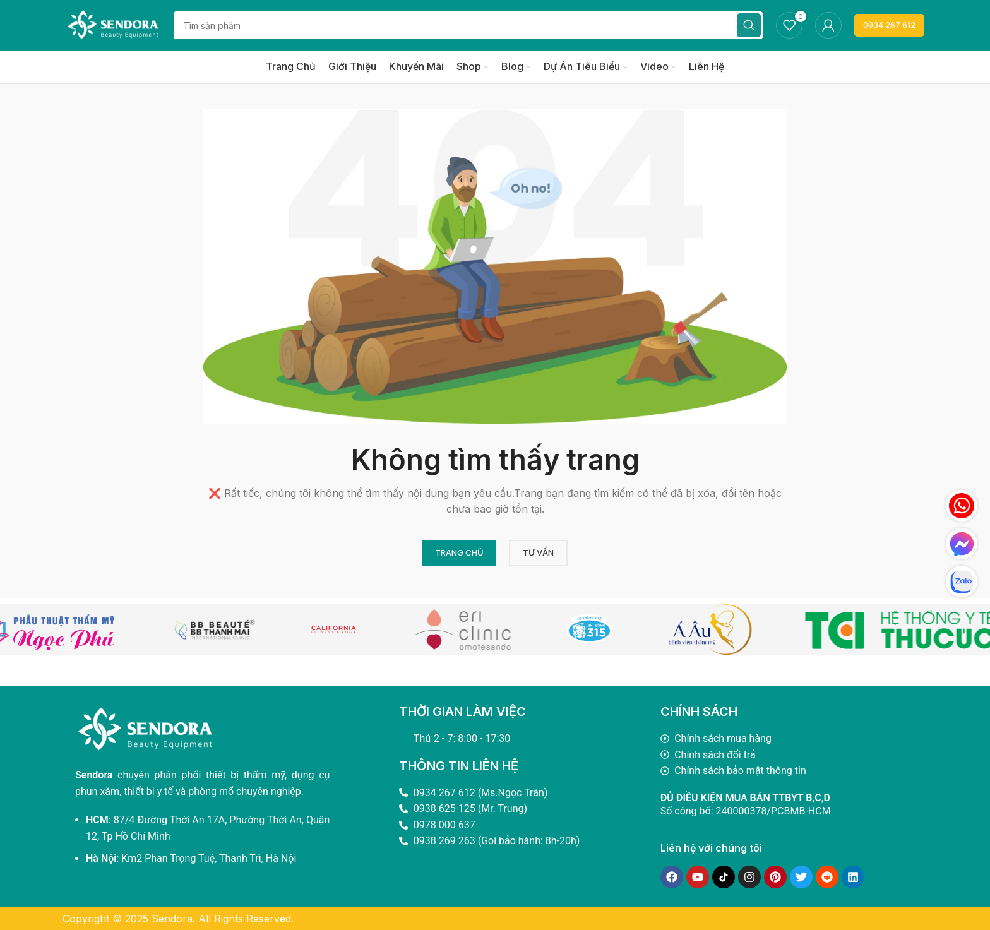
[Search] (468, 25)
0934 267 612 (889, 25)
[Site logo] (113, 24)
